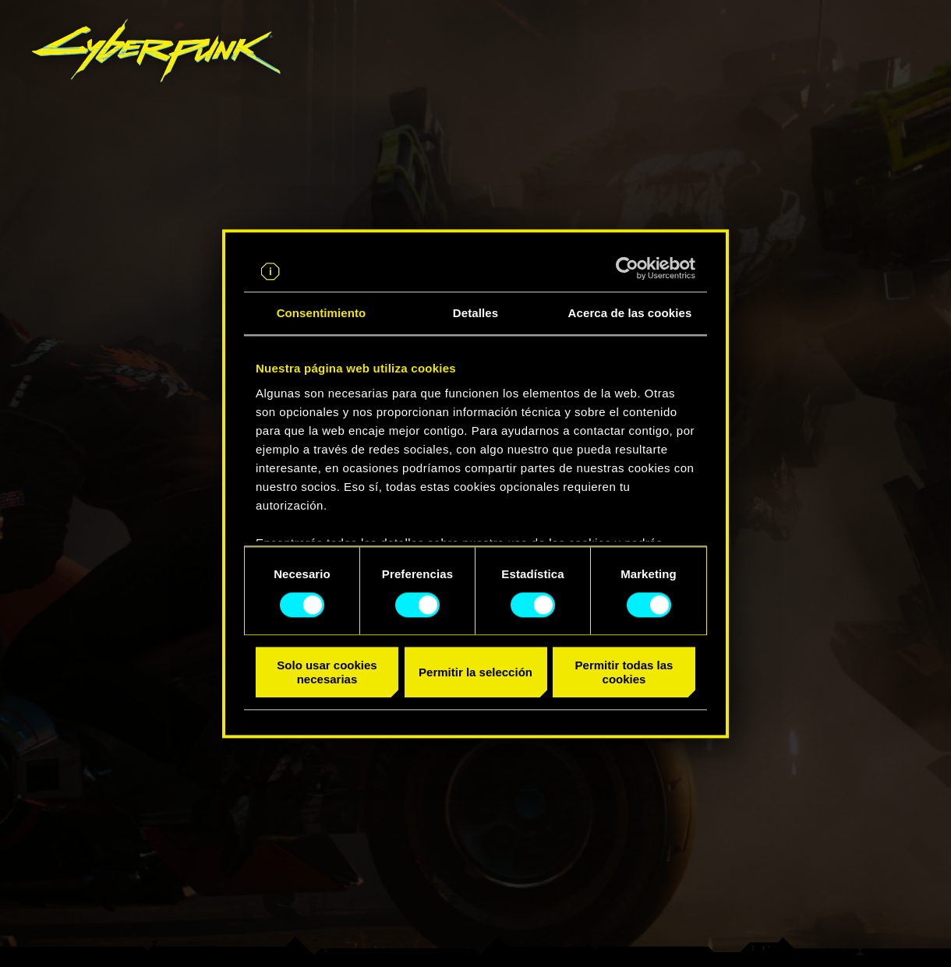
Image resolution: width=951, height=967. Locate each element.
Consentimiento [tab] (321, 312)
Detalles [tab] (475, 312)
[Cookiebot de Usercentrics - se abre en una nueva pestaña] (627, 268)
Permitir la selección (475, 672)
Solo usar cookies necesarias (327, 672)
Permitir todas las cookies (624, 672)
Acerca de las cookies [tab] (630, 312)
